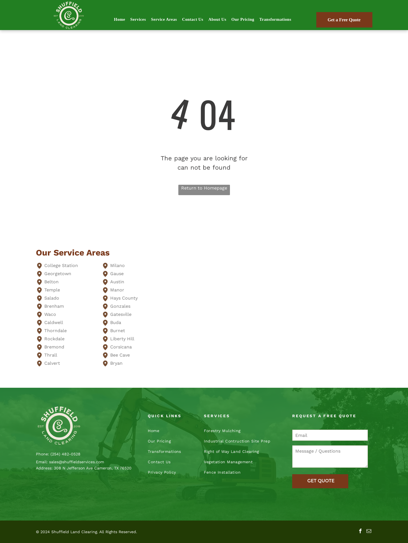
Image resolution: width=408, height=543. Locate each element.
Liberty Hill (122, 338)
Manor (117, 290)
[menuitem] (119, 19)
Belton (51, 281)
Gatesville (121, 314)
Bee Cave (120, 355)
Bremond (54, 347)
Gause (117, 273)
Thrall (50, 355)
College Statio (59, 265)
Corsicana (121, 347)
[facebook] (360, 532)
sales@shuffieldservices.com (76, 462)
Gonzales (120, 306)
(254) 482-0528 (65, 454)
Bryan (116, 363)
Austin (117, 281)
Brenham (54, 306)
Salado (51, 298)
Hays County (124, 298)
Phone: (42, 454)
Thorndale (55, 330)
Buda (115, 322)
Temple (52, 290)
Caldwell (53, 322)
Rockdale (54, 338)
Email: (42, 462)
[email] (368, 532)
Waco (50, 314)
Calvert (52, 363)
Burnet (117, 330)
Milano (117, 265)
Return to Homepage (204, 188)
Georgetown (57, 273)
